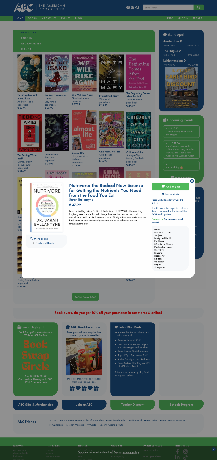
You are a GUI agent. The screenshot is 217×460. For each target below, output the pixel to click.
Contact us (157, 219)
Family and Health (45, 243)
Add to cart (170, 187)
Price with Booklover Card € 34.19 (167, 201)
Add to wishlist (170, 193)
